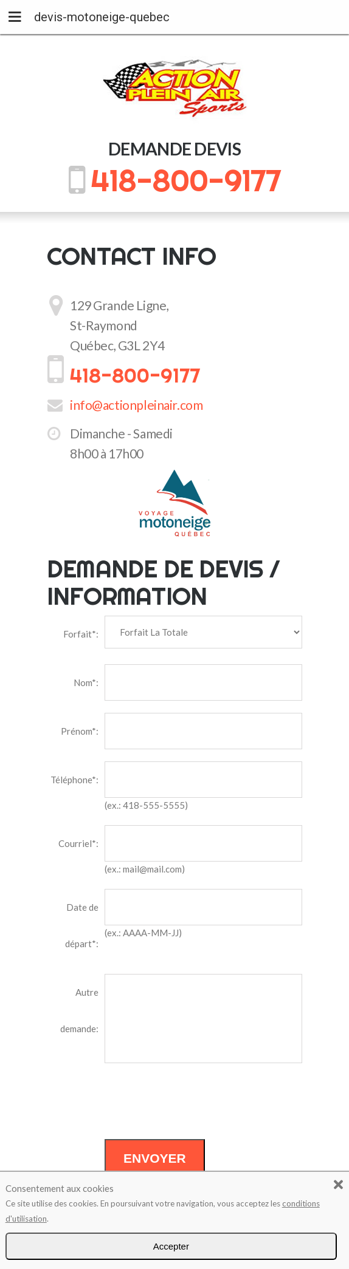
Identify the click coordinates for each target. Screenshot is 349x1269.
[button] (338, 1182)
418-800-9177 (186, 180)
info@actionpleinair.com (136, 404)
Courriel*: (78, 843)
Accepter (171, 1246)
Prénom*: (79, 731)
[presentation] (197, 1103)
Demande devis (174, 148)
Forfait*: (80, 633)
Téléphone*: (74, 779)
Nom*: (86, 682)
